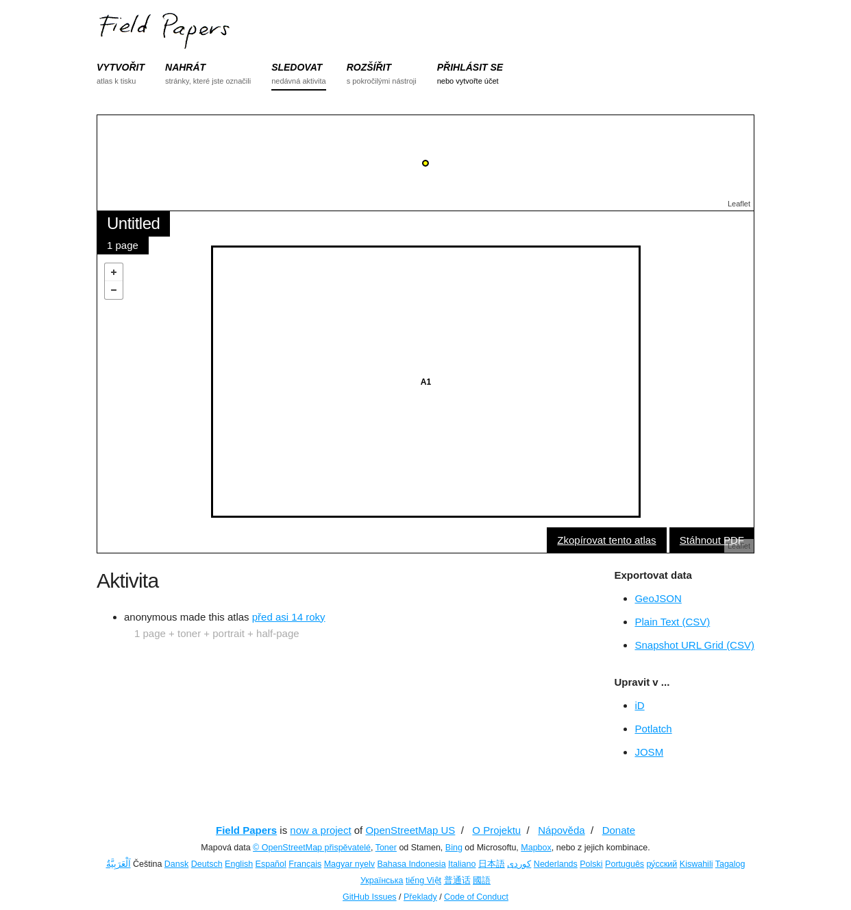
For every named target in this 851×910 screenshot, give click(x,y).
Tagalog (730, 864)
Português (624, 864)
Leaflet (739, 204)
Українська (382, 880)
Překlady (420, 897)
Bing (454, 847)
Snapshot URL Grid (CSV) (694, 645)
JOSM (648, 752)
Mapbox (536, 847)
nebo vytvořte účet (468, 81)
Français (304, 864)
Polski (591, 864)
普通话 (457, 880)
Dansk (176, 864)
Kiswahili (696, 864)
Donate (618, 830)
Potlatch (652, 728)
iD (639, 705)
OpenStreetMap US (410, 830)
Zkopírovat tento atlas (606, 540)
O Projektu (496, 830)
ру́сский (662, 864)
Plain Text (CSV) (672, 621)
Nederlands (556, 864)
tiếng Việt (423, 880)
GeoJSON (657, 598)
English (239, 864)
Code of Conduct (476, 897)
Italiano (462, 864)
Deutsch (207, 864)
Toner (386, 847)
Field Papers (246, 830)
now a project (320, 830)
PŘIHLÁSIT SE (470, 67)
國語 (482, 880)
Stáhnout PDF (712, 540)
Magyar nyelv (349, 864)
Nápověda (561, 830)
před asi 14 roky (288, 617)
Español (271, 864)
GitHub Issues (370, 897)
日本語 (491, 864)
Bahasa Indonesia (412, 864)
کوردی (519, 864)
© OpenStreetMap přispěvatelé (312, 847)
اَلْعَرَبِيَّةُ (118, 864)
